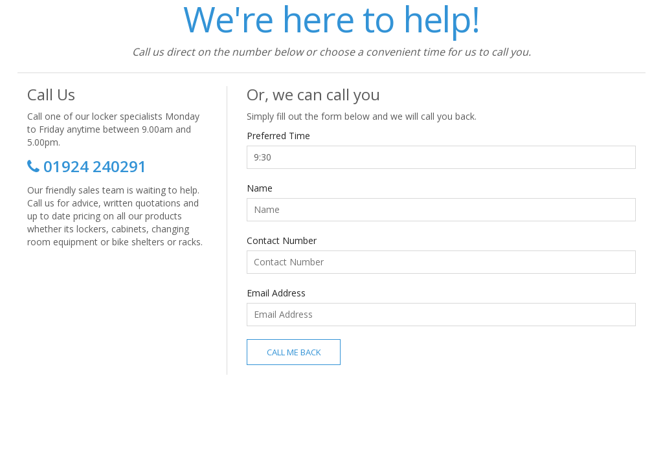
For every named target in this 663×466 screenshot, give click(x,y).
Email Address (276, 293)
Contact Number (282, 240)
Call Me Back (294, 352)
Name (260, 188)
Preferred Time (278, 135)
